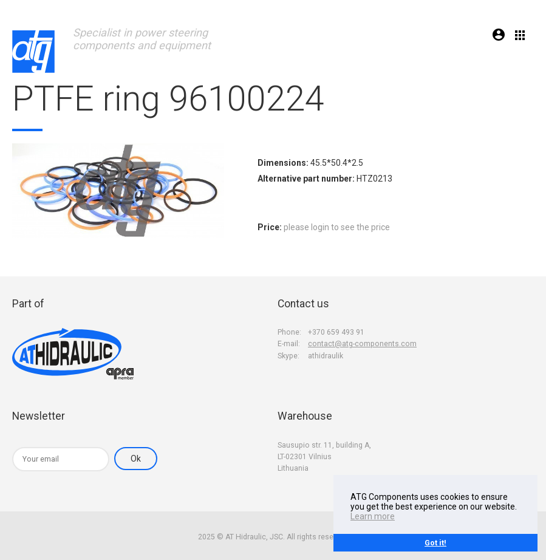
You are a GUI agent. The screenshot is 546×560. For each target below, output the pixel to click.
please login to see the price (337, 227)
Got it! (435, 542)
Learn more (372, 516)
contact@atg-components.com (362, 344)
